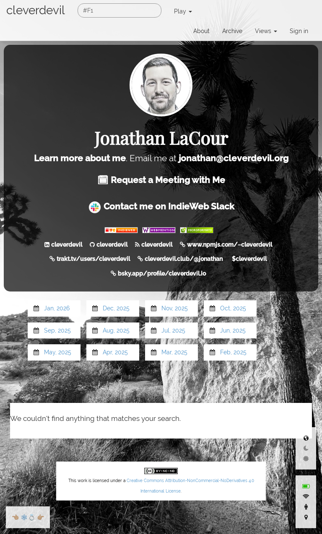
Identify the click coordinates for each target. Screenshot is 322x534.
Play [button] (183, 11)
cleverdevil (35, 10)
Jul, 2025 (173, 330)
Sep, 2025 (57, 330)
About (201, 31)
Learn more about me (80, 158)
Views (266, 31)
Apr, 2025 (115, 352)
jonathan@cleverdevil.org (233, 158)
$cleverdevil (249, 258)
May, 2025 (57, 352)
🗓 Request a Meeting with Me (161, 180)
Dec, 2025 (116, 308)
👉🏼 (40, 517)
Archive (232, 31)
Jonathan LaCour (161, 138)
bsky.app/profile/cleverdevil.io (162, 273)
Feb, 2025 (233, 352)
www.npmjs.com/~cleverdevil (229, 244)
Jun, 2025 (233, 330)
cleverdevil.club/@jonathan (184, 258)
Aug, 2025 (116, 330)
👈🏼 (15, 517)
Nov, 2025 (174, 308)
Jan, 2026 (57, 308)
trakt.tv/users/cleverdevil (93, 258)
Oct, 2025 (233, 308)
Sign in (299, 31)
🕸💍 (28, 517)
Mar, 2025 (174, 352)
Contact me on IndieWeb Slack (161, 206)
